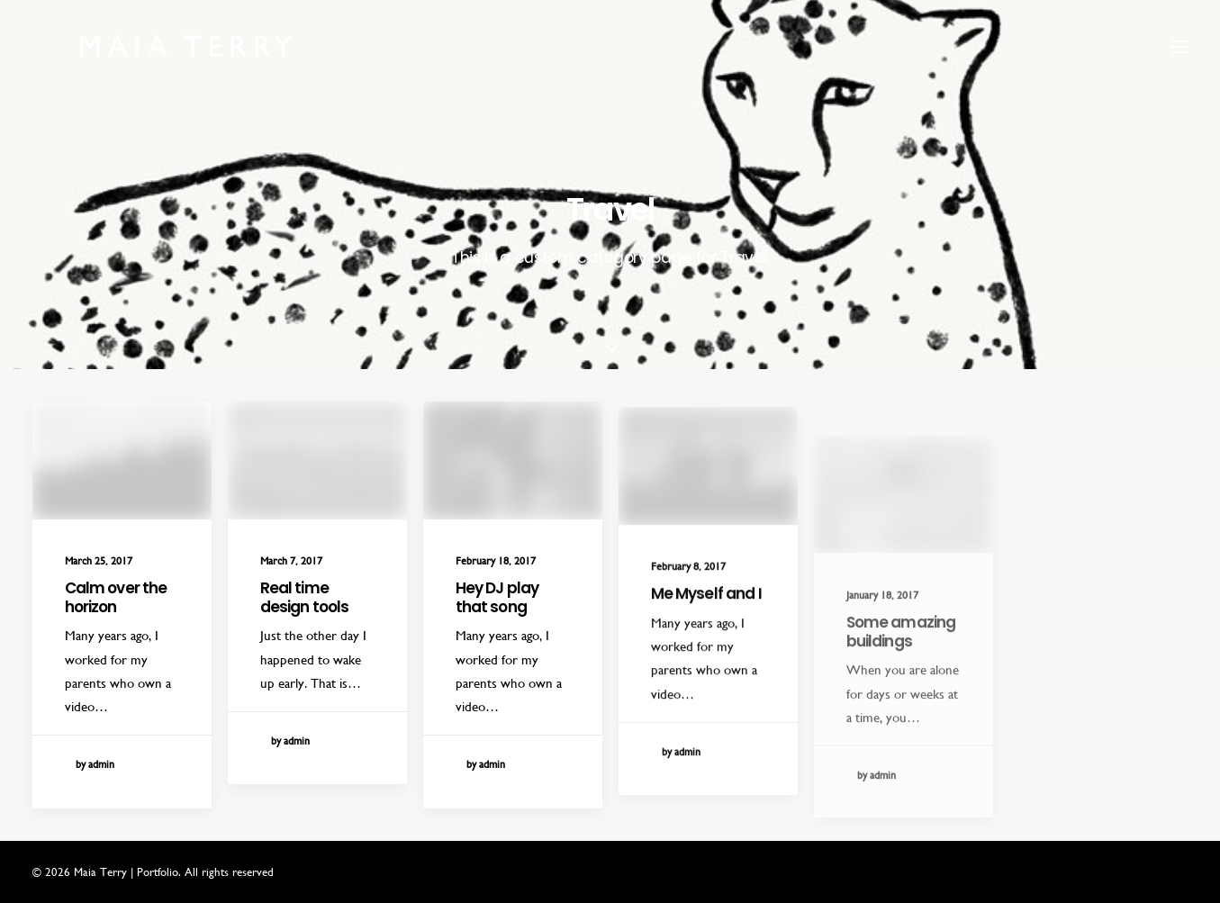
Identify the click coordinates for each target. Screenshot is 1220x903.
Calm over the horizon (116, 597)
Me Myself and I (706, 622)
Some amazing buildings (901, 686)
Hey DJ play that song (497, 603)
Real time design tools (304, 597)
